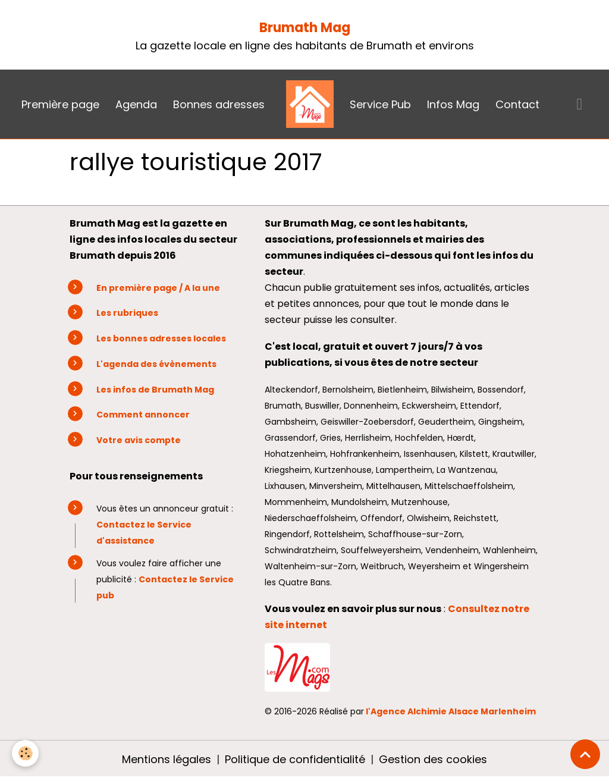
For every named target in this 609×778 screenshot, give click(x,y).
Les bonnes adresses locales (161, 338)
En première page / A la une (158, 288)
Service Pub (380, 104)
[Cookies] (25, 753)
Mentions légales (166, 759)
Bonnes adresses (219, 104)
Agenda (136, 104)
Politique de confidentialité (295, 759)
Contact (517, 104)
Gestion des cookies (433, 759)
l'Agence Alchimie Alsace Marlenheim (451, 711)
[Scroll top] (585, 754)
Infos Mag (453, 104)
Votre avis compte (138, 440)
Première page (60, 104)
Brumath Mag (304, 27)
